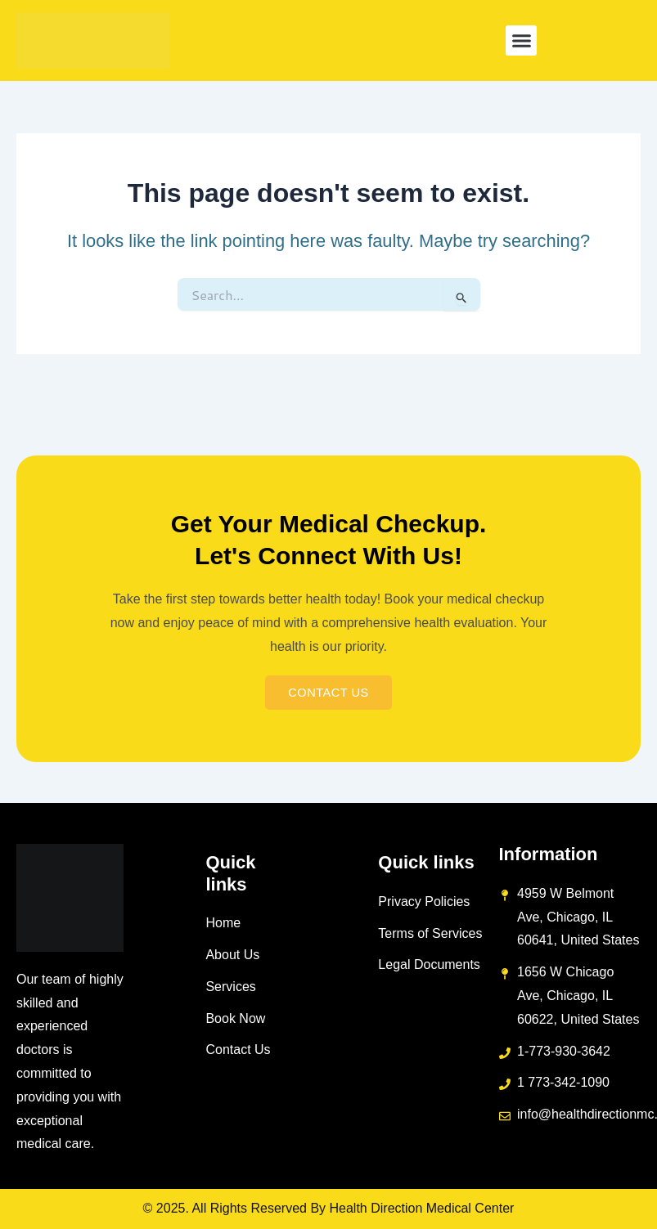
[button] (521, 40)
